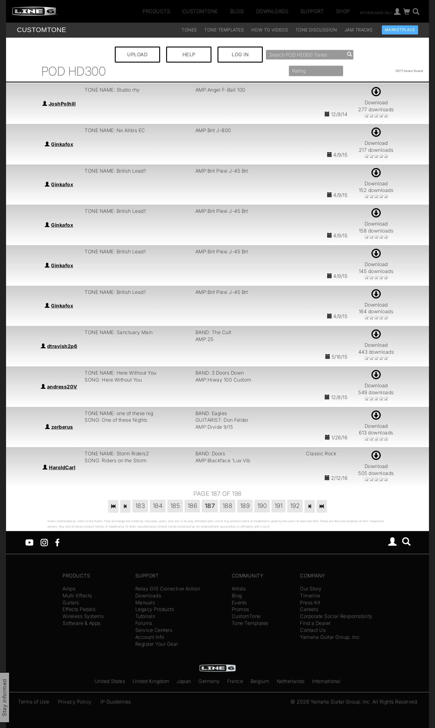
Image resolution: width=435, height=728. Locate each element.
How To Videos (269, 29)
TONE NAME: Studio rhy (112, 90)
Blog (237, 11)
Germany (209, 681)
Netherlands (291, 681)
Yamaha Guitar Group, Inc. (330, 637)
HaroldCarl (62, 467)
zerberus (62, 427)
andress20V (62, 387)
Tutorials (145, 616)
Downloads (272, 11)
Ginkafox (62, 144)
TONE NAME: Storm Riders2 (117, 453)
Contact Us (313, 630)
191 (279, 505)
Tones (189, 29)
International (326, 681)
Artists (239, 589)
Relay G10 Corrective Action (167, 589)
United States (110, 681)
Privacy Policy (75, 702)
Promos (240, 609)
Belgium (259, 681)
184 (158, 505)
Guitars (71, 603)
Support (312, 11)
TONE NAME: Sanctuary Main (119, 332)
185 (175, 505)
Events (239, 603)
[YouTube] (29, 542)
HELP (188, 54)
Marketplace (400, 30)
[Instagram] (44, 542)
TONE (41, 30)
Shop (343, 11)
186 (192, 505)
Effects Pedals (79, 609)
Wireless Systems (83, 616)
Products (156, 11)
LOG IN (240, 54)
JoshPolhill (62, 104)
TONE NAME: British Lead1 (115, 171)
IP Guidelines (115, 702)
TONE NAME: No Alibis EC (115, 130)
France (235, 681)
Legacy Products (154, 609)
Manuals (145, 603)
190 (262, 505)
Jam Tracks (358, 29)
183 (140, 505)
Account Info (149, 637)
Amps (69, 589)
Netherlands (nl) (375, 12)
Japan (184, 681)
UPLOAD (137, 54)
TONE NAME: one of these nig (119, 413)
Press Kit (310, 603)
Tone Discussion (316, 29)
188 (228, 505)
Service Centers (153, 630)
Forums (143, 623)
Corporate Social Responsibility (336, 616)
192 (295, 505)
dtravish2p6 (62, 346)
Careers (309, 609)
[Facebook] (57, 542)
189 (245, 505)
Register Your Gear (156, 644)
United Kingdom (151, 681)
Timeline (310, 596)
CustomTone (200, 11)
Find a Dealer (315, 623)
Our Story (311, 589)
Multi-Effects (77, 596)
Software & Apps (82, 623)
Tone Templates (224, 29)
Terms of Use (33, 702)
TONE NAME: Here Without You (120, 373)
